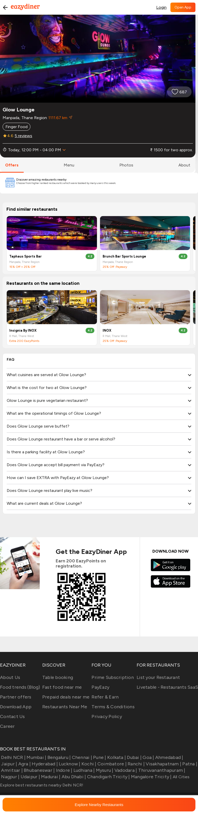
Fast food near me (62, 687)
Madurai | (50, 777)
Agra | (24, 764)
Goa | (148, 757)
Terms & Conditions (113, 707)
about (184, 165)
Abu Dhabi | (73, 777)
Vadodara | (125, 770)
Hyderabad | (44, 764)
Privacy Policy (107, 716)
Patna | (189, 764)
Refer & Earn (105, 697)
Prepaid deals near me (65, 697)
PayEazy (100, 687)
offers (12, 165)
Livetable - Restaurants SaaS (167, 687)
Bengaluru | (58, 757)
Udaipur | (29, 777)
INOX (107, 330)
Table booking (57, 677)
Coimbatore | (111, 764)
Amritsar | (11, 770)
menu (69, 165)
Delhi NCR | (13, 757)
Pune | (99, 757)
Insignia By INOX (23, 330)
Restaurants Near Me (64, 707)
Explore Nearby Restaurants (99, 804)
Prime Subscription (113, 677)
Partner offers (15, 697)
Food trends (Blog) (20, 687)
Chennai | (81, 757)
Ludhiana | (83, 770)
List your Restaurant (158, 677)
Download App (15, 707)
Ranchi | (136, 764)
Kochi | (88, 764)
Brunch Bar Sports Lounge (124, 256)
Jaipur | (8, 764)
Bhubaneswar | (39, 770)
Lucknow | (69, 764)
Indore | (63, 770)
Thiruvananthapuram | (161, 770)
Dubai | (134, 757)
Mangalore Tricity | (151, 777)
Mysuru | (104, 770)
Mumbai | (36, 757)
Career (7, 726)
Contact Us (12, 716)
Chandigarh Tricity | (108, 777)
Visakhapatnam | (163, 764)
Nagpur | (9, 777)
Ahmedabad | (168, 757)
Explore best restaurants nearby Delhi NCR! (42, 785)
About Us (10, 677)
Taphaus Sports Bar (25, 256)
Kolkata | (116, 757)
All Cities (181, 776)
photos (126, 165)
